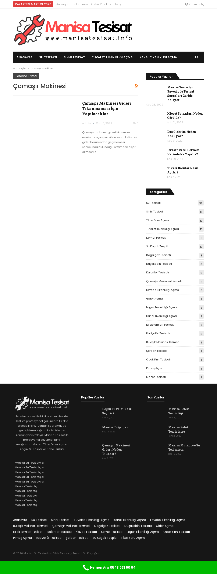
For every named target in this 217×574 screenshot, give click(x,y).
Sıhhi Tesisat (74, 57)
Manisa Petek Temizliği (178, 411)
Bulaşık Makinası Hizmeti (162, 342)
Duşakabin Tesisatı (159, 264)
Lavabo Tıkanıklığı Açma (162, 290)
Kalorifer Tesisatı (157, 272)
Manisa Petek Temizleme (178, 429)
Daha (143, 57)
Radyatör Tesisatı (158, 333)
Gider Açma (154, 299)
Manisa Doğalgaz (115, 427)
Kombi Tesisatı (156, 238)
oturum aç (194, 4)
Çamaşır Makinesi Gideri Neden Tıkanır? (116, 449)
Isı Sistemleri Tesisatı (160, 325)
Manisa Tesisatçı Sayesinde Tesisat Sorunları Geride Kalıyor (180, 93)
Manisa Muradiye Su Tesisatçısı (184, 447)
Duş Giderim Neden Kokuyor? (181, 134)
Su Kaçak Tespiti (157, 246)
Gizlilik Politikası (101, 4)
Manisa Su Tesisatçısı (29, 463)
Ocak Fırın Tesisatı (158, 359)
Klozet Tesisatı (156, 377)
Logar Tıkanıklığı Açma (161, 307)
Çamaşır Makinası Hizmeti (164, 281)
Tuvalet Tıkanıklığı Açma (112, 57)
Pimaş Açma (155, 368)
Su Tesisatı (48, 57)
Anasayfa (62, 4)
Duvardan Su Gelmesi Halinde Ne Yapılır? (183, 152)
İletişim (119, 4)
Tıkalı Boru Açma (157, 220)
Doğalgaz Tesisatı (158, 255)
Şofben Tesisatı (156, 351)
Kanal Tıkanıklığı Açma (161, 316)
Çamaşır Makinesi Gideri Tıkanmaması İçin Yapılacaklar (106, 108)
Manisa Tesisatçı (26, 486)
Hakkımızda (80, 4)
